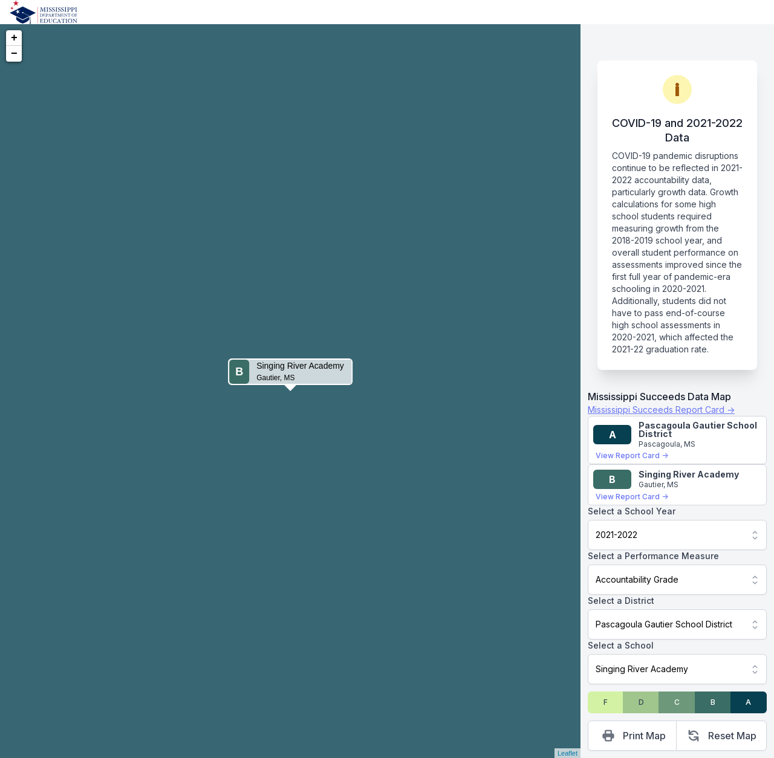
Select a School (621, 645)
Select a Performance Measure (653, 556)
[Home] (43, 12)
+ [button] (14, 38)
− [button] (14, 54)
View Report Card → (632, 455)
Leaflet (567, 753)
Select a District (621, 600)
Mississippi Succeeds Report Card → (661, 409)
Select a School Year (631, 511)
